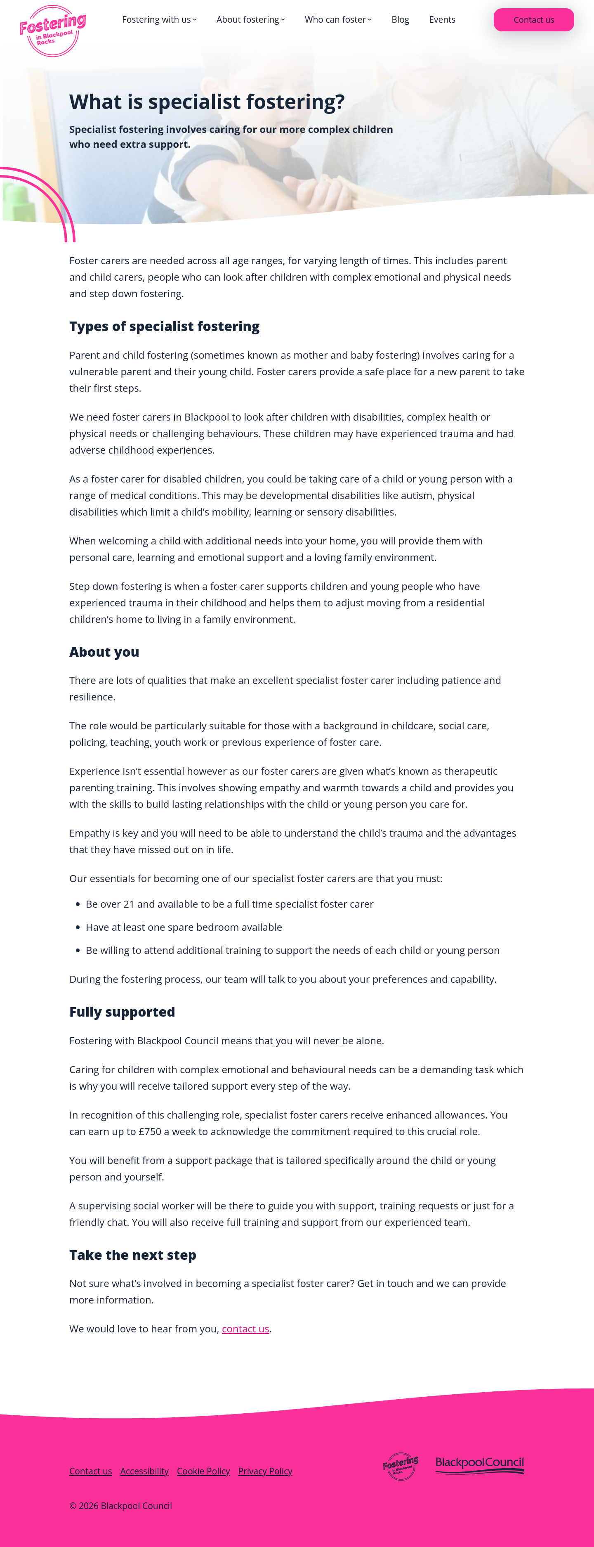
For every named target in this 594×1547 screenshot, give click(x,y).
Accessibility (144, 1471)
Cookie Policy (203, 1471)
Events (442, 19)
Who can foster (335, 19)
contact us (245, 1328)
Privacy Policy (265, 1471)
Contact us (534, 19)
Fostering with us (156, 19)
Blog (400, 19)
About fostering (248, 19)
